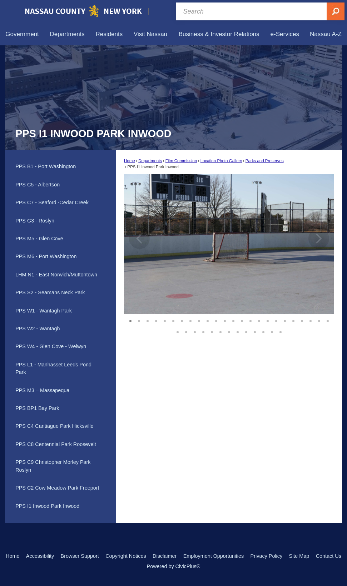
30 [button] (220, 331)
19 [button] (285, 320)
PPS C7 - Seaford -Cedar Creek (52, 202)
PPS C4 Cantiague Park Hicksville (54, 426)
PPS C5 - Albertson (37, 184)
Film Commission (181, 161)
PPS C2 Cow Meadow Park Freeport (57, 488)
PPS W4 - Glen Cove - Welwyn (50, 346)
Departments (150, 161)
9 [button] (199, 320)
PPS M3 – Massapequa (42, 390)
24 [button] (327, 320)
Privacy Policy (267, 556)
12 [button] (224, 320)
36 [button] (272, 331)
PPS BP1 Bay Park (37, 408)
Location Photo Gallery (221, 161)
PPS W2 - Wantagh (37, 328)
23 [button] (319, 320)
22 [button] (310, 320)
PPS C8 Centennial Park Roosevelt (55, 444)
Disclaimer (165, 556)
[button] (318, 244)
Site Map (299, 556)
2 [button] (139, 320)
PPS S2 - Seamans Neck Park (50, 292)
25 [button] (177, 331)
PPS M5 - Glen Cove (39, 238)
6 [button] (173, 320)
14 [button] (242, 320)
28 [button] (203, 331)
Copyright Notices (125, 556)
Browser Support (80, 556)
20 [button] (293, 320)
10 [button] (207, 320)
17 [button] (267, 320)
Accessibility (40, 556)
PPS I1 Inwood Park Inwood (47, 506)
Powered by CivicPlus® (173, 566)
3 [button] (147, 320)
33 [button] (246, 331)
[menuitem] (22, 34)
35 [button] (263, 331)
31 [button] (229, 331)
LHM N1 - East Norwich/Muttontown (56, 274)
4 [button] (156, 320)
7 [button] (182, 320)
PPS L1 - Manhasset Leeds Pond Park (53, 368)
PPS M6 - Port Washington (45, 256)
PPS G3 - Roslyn (34, 221)
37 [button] (280, 331)
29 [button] (212, 331)
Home (129, 161)
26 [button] (186, 331)
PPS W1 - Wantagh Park (43, 311)
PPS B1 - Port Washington (45, 166)
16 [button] (259, 320)
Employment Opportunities (213, 556)
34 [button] (255, 331)
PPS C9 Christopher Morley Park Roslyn (52, 466)
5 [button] (164, 320)
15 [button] (250, 320)
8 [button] (190, 320)
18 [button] (276, 320)
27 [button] (194, 331)
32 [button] (237, 331)
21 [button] (302, 320)
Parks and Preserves (265, 161)
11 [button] (216, 320)
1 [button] (130, 320)
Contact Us (328, 556)
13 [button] (233, 320)
